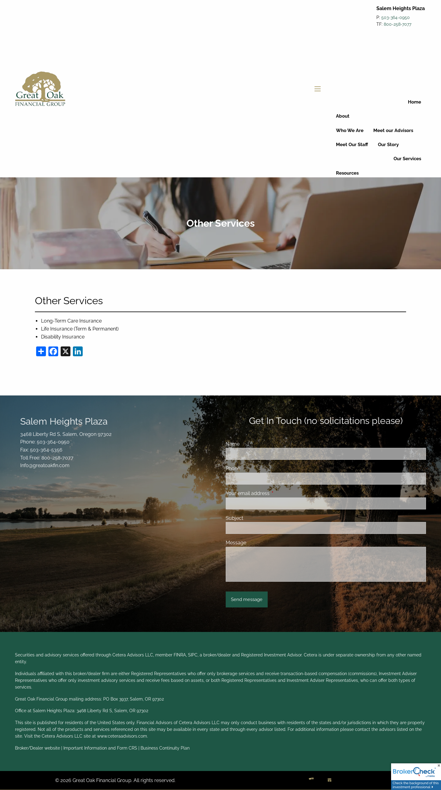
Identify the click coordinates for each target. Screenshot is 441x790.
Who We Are (350, 130)
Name (232, 444)
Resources (347, 173)
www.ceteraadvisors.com (122, 736)
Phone (233, 468)
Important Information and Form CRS (100, 748)
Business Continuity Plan (165, 748)
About (342, 116)
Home (414, 102)
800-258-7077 (397, 24)
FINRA (180, 654)
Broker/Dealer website (37, 748)
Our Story (388, 144)
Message (236, 543)
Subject (234, 518)
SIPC (193, 654)
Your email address (271, 493)
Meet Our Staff (352, 144)
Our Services (407, 158)
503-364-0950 (395, 17)
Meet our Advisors (393, 130)
